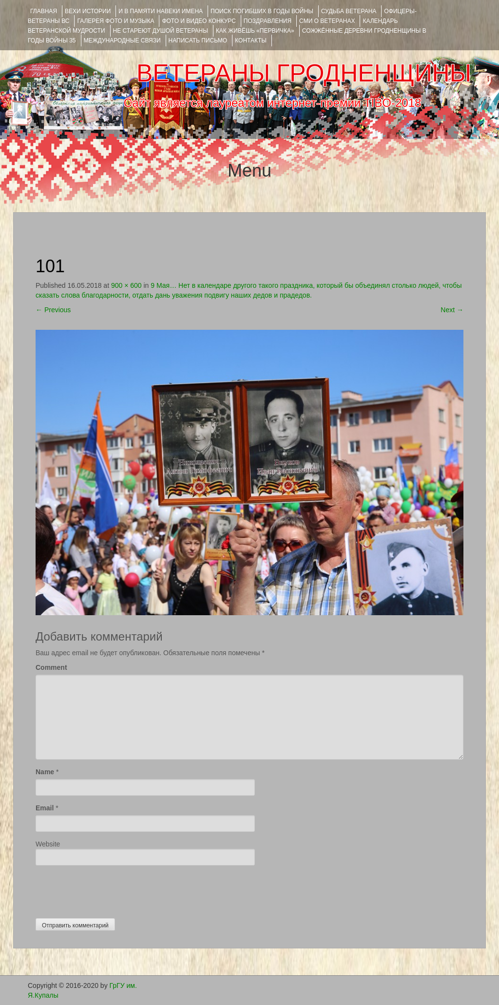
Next (452, 310)
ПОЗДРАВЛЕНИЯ (267, 21)
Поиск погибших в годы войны (262, 11)
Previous (53, 310)
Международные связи (122, 40)
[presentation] (110, 889)
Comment (51, 667)
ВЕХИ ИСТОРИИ (88, 11)
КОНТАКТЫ (251, 40)
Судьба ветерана (349, 11)
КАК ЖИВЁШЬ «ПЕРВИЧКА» (255, 30)
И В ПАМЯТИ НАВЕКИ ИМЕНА (160, 11)
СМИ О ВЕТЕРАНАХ (327, 21)
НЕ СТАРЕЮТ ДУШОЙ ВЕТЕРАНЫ (160, 30)
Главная (43, 11)
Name (45, 772)
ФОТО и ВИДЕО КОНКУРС (198, 21)
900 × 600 (126, 285)
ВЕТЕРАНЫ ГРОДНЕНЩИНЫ (303, 73)
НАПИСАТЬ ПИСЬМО (198, 40)
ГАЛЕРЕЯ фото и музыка (115, 21)
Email (45, 808)
